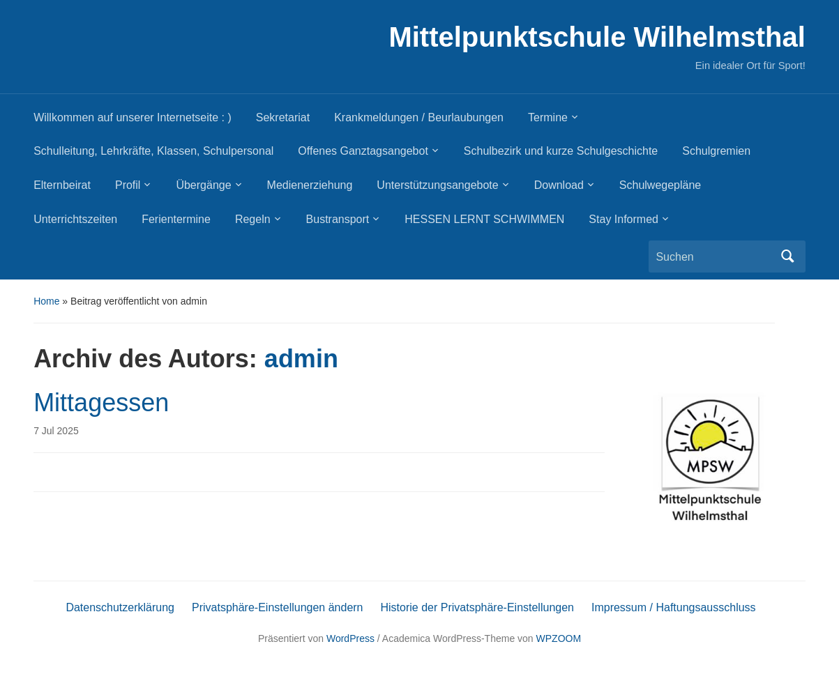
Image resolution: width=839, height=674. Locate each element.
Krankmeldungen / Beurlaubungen (419, 117)
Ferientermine (176, 219)
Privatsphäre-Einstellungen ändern (277, 607)
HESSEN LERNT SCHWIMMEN (484, 219)
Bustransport (338, 219)
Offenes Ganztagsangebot (363, 151)
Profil (127, 185)
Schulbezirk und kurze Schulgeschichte (561, 151)
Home (46, 301)
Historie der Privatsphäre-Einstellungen (477, 607)
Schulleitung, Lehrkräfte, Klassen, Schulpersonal (153, 151)
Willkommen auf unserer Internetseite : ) (132, 117)
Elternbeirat (62, 185)
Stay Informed (623, 219)
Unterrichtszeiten (75, 219)
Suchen (788, 256)
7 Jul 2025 (56, 430)
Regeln (253, 219)
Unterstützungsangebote (437, 185)
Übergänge (203, 185)
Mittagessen (101, 402)
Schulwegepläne (660, 185)
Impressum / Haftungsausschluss (673, 607)
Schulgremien (716, 151)
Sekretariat (283, 117)
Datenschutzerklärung (120, 607)
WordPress (350, 638)
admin (301, 358)
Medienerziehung (310, 185)
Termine (548, 117)
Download (559, 185)
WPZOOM (559, 638)
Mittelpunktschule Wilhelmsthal (596, 37)
